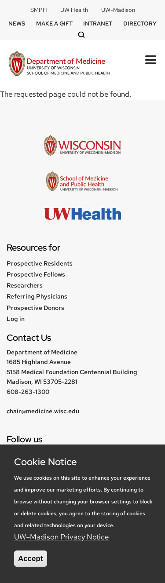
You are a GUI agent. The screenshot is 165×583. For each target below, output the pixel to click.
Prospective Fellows (36, 274)
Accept (30, 558)
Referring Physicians (37, 296)
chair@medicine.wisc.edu (43, 411)
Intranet (97, 23)
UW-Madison (118, 10)
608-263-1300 (28, 392)
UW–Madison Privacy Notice (61, 537)
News (16, 23)
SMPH (38, 10)
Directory (140, 23)
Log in (16, 319)
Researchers (25, 285)
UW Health (74, 10)
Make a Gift (54, 23)
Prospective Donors (35, 308)
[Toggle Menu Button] (150, 59)
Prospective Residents (40, 263)
